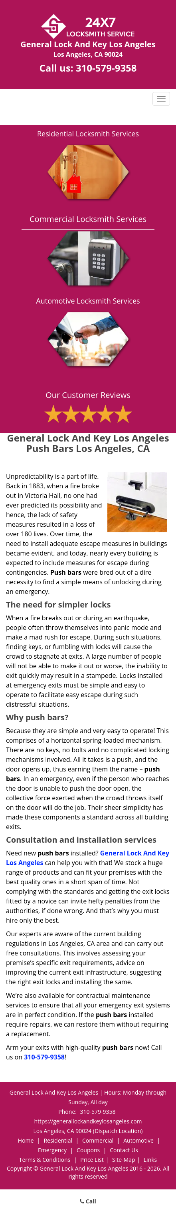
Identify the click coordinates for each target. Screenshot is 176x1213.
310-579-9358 (106, 67)
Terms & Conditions (45, 1159)
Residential (58, 1140)
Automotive (138, 1140)
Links (150, 1159)
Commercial (97, 1140)
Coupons (88, 1150)
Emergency (52, 1150)
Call (88, 1201)
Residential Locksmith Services (88, 133)
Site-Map (123, 1159)
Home (26, 1140)
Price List (91, 1159)
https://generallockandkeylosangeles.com (88, 1121)
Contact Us (124, 1150)
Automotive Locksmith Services (88, 301)
